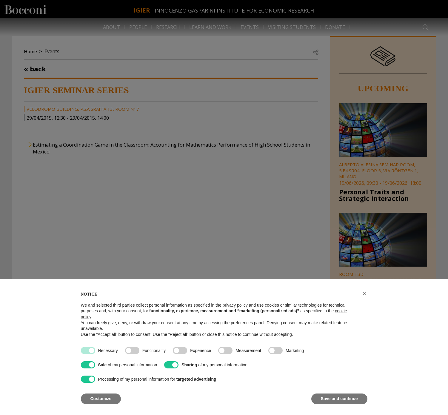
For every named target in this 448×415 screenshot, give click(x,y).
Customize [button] (101, 398)
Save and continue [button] (339, 398)
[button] (364, 293)
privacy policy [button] (235, 305)
